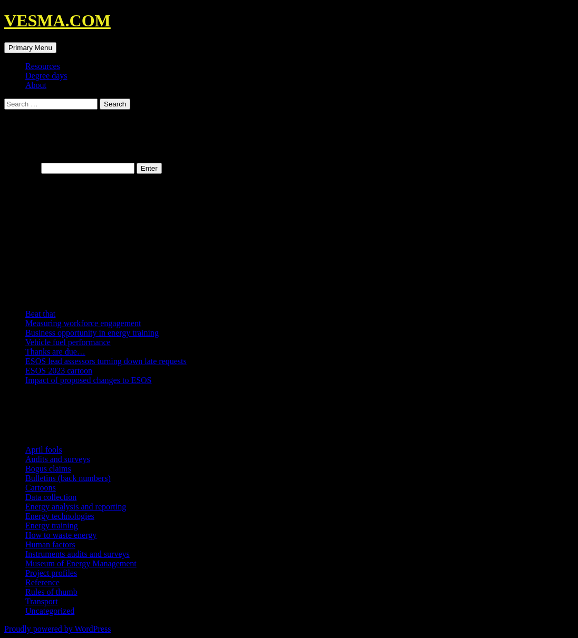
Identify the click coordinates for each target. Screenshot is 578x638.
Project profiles (51, 572)
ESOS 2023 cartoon (58, 370)
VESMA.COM (57, 20)
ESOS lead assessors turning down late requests (106, 361)
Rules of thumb (51, 591)
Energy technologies (59, 516)
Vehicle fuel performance (68, 342)
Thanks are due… (55, 351)
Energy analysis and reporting (75, 506)
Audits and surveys (57, 459)
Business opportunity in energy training (92, 332)
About (35, 85)
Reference (42, 582)
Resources (42, 66)
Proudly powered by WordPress (57, 628)
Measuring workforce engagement (83, 323)
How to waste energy (61, 535)
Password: (69, 167)
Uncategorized (49, 610)
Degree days (46, 75)
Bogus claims (48, 468)
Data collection (50, 497)
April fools (43, 449)
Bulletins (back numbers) (68, 478)
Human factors (50, 544)
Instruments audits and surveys (77, 553)
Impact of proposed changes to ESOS (88, 380)
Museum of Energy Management (81, 563)
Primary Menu (30, 48)
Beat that (40, 313)
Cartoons (40, 487)
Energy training (51, 525)
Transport (41, 601)
